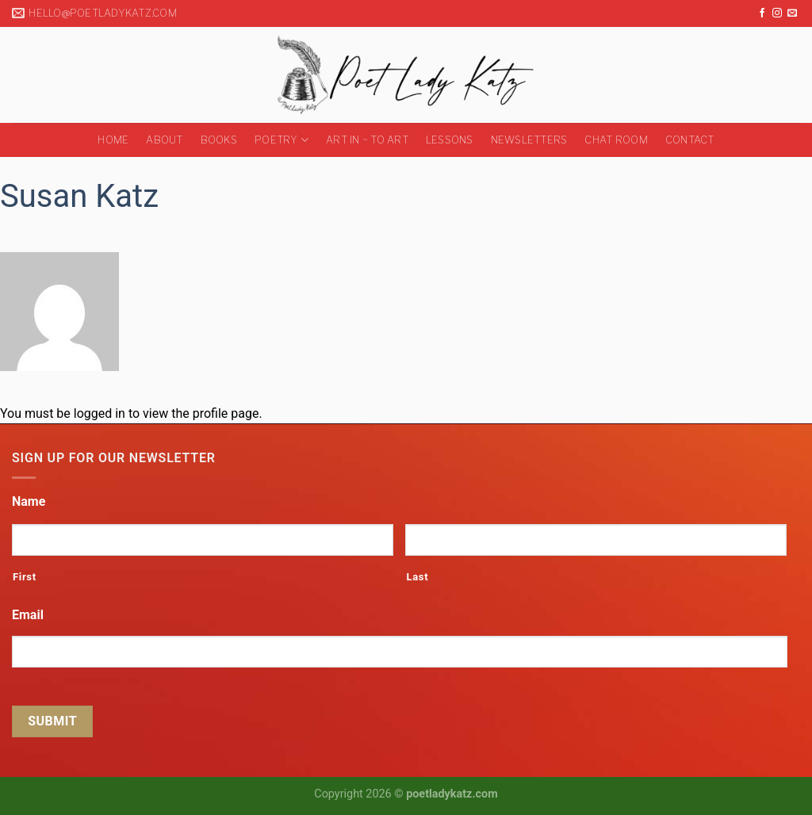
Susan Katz (79, 196)
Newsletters (529, 140)
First (24, 577)
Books (219, 140)
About (164, 140)
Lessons (449, 140)
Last (417, 577)
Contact (689, 140)
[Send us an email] (792, 13)
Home (113, 140)
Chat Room (615, 140)
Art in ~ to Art (367, 140)
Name (28, 501)
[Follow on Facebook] (762, 13)
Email (28, 614)
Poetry (281, 139)
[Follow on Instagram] (777, 13)
